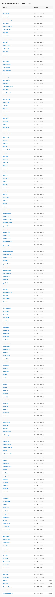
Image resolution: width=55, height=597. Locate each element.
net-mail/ (5, 390)
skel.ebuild (6, 590)
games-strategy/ (7, 257)
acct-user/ (5, 17)
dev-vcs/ (5, 203)
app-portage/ (6, 99)
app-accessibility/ (7, 20)
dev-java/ (5, 153)
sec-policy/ (6, 476)
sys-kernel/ (6, 507)
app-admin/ (6, 23)
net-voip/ (5, 416)
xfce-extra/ (6, 577)
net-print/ (5, 409)
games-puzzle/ (7, 238)
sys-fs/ (5, 504)
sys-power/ (6, 514)
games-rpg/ (6, 245)
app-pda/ (5, 96)
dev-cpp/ (5, 121)
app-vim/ (5, 108)
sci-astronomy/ (7, 431)
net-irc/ (5, 384)
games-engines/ (7, 222)
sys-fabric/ (6, 498)
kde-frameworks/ (7, 292)
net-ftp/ (5, 378)
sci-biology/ (6, 435)
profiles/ (5, 428)
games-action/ (7, 210)
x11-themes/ (6, 568)
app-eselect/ (6, 67)
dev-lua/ (5, 165)
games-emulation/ (8, 219)
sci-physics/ (6, 463)
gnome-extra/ (6, 267)
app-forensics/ (7, 70)
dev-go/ (5, 146)
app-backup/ (6, 36)
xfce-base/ (6, 574)
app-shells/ (6, 102)
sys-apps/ (5, 479)
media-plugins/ (7, 343)
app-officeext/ (6, 93)
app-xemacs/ (6, 112)
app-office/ (6, 89)
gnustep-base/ (7, 273)
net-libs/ (5, 387)
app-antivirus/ (7, 29)
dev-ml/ (5, 169)
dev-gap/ (5, 143)
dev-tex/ (5, 194)
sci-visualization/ (7, 466)
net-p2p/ (5, 406)
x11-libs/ (5, 555)
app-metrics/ (6, 80)
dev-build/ (6, 118)
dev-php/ (5, 175)
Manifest (5, 583)
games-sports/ (7, 254)
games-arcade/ (7, 213)
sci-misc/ (5, 457)
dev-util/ (5, 200)
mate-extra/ (6, 330)
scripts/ (5, 469)
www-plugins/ (6, 539)
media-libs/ (6, 340)
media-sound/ (7, 349)
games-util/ (6, 260)
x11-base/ (5, 549)
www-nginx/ (6, 536)
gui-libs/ (5, 283)
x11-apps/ (5, 545)
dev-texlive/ (6, 197)
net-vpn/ (5, 419)
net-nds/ (5, 397)
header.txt (5, 580)
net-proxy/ (6, 412)
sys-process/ (6, 517)
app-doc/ (5, 55)
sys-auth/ (5, 482)
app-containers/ (7, 45)
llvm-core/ (5, 305)
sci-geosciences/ (7, 447)
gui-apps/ (5, 279)
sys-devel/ (5, 495)
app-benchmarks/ (7, 39)
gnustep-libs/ (6, 276)
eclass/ (5, 207)
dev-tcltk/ (5, 191)
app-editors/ (6, 58)
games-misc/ (6, 232)
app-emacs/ (6, 61)
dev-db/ (5, 124)
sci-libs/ (5, 450)
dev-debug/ (6, 127)
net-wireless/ (6, 422)
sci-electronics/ (7, 444)
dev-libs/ (5, 159)
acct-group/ (6, 13)
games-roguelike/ (7, 241)
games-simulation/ (8, 251)
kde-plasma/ (6, 298)
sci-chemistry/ (6, 441)
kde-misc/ (5, 295)
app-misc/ (5, 83)
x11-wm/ (5, 571)
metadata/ (6, 359)
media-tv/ (5, 352)
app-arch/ (5, 32)
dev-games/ (6, 140)
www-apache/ (6, 523)
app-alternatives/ (7, 26)
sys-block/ (5, 485)
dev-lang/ (5, 156)
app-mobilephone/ (8, 86)
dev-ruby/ (5, 184)
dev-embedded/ (7, 134)
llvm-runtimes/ (7, 308)
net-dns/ (5, 368)
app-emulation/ (7, 64)
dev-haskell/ (6, 150)
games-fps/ (6, 226)
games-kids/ (6, 229)
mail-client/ (6, 317)
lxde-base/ (6, 311)
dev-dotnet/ (6, 131)
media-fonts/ (6, 333)
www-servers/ (6, 542)
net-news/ (5, 400)
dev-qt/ (5, 181)
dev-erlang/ (6, 137)
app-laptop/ (6, 77)
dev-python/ (6, 178)
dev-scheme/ (6, 188)
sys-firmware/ (6, 501)
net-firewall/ (6, 371)
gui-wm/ (5, 286)
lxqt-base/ (5, 314)
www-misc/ (6, 533)
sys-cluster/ (6, 492)
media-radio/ (6, 346)
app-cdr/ (5, 42)
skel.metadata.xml (8, 593)
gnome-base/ (6, 264)
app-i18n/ (5, 74)
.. (3, 10)
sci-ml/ (5, 460)
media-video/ (6, 355)
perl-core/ (5, 425)
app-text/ (5, 105)
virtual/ (5, 520)
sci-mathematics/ (7, 454)
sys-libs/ (5, 511)
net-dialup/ (6, 365)
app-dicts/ (5, 51)
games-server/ (7, 248)
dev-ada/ (5, 115)
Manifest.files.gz (7, 587)
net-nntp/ (5, 403)
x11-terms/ (6, 564)
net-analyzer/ (6, 362)
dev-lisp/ (5, 162)
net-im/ (5, 381)
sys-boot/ (5, 488)
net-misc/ (5, 393)
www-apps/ (6, 526)
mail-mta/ (5, 324)
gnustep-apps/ (7, 270)
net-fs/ (5, 374)
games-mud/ (6, 235)
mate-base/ (6, 327)
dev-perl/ (5, 172)
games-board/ (7, 216)
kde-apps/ (5, 289)
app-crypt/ (6, 48)
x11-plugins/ (6, 561)
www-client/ (6, 530)
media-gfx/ (6, 336)
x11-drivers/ (6, 552)
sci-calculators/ (7, 438)
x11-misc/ (5, 558)
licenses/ (5, 302)
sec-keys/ (5, 473)
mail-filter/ (6, 321)
